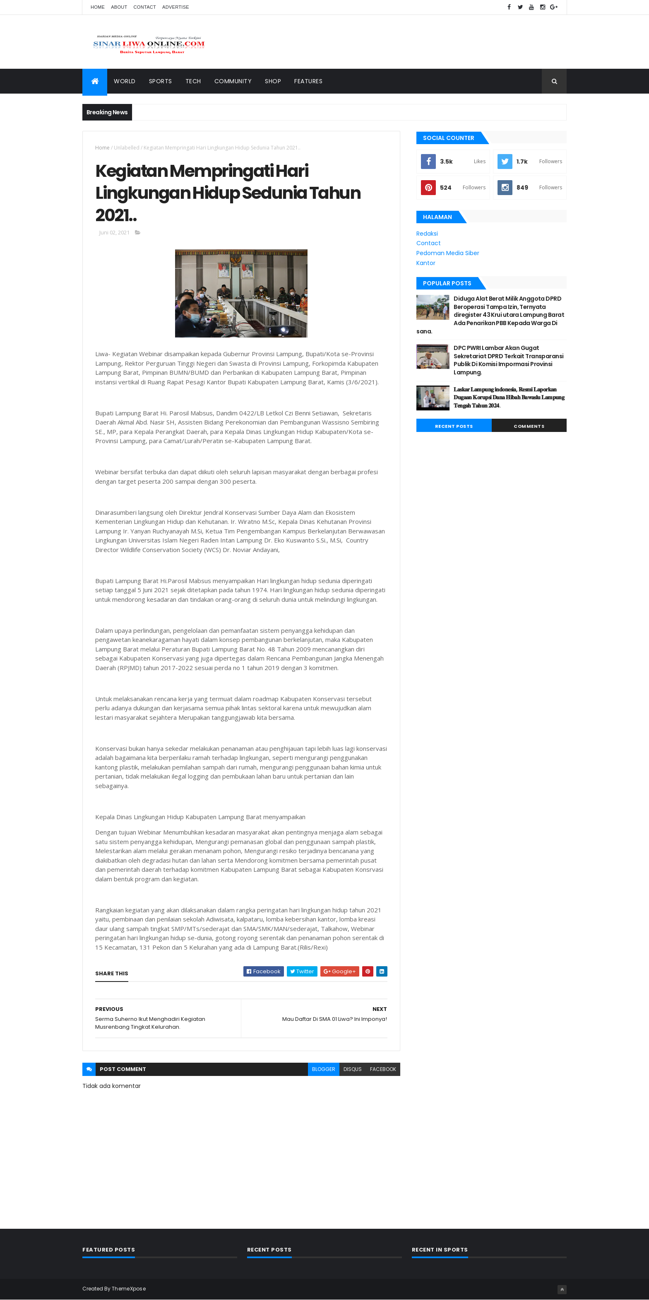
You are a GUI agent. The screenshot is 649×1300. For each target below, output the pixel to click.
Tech (193, 81)
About (119, 7)
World (125, 81)
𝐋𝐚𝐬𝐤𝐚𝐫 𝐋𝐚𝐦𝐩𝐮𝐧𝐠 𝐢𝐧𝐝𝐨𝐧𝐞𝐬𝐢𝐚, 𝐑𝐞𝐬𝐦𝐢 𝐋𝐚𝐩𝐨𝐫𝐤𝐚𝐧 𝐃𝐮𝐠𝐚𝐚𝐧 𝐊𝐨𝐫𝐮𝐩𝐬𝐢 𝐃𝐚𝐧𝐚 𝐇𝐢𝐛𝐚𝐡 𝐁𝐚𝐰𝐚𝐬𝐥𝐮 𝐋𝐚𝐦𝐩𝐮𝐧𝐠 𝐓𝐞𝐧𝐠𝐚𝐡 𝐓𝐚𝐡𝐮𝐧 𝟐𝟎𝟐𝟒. (509, 397)
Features (308, 81)
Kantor (425, 263)
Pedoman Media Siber (447, 253)
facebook (383, 1069)
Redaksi (427, 233)
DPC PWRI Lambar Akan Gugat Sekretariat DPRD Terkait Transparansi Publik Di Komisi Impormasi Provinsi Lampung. (508, 360)
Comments (529, 426)
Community (233, 81)
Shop (273, 81)
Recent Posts (454, 426)
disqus (353, 1069)
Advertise (175, 7)
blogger (323, 1069)
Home (98, 7)
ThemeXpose (129, 1288)
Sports (160, 81)
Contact (145, 7)
